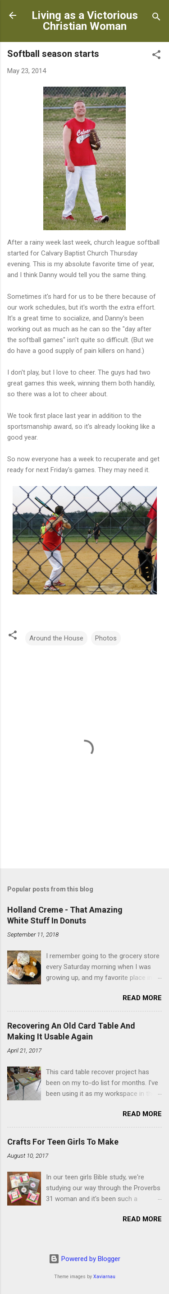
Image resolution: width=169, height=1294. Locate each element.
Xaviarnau (104, 1277)
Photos (106, 638)
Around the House (56, 638)
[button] (156, 56)
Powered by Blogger (84, 1259)
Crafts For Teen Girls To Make (63, 1141)
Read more (142, 998)
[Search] (156, 18)
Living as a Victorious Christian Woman (85, 20)
